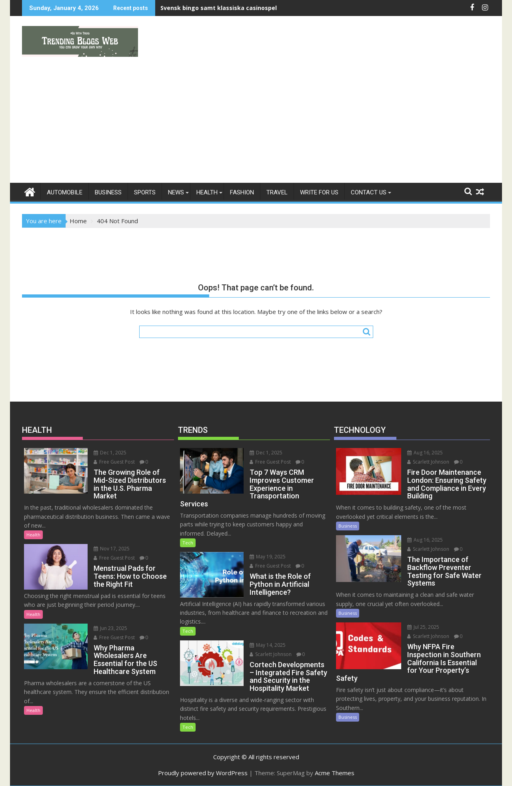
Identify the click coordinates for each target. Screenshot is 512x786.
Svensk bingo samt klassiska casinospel (218, 8)
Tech (187, 543)
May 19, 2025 (268, 556)
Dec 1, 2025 (110, 452)
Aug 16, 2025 (425, 452)
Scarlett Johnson (271, 654)
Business (108, 192)
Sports (145, 192)
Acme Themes (334, 773)
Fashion (242, 192)
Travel (277, 192)
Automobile (64, 192)
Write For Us (319, 192)
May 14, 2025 (268, 645)
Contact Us (368, 192)
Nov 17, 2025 (112, 548)
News (176, 192)
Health (207, 192)
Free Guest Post (114, 461)
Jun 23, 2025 (110, 628)
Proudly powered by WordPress (203, 773)
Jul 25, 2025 (423, 627)
